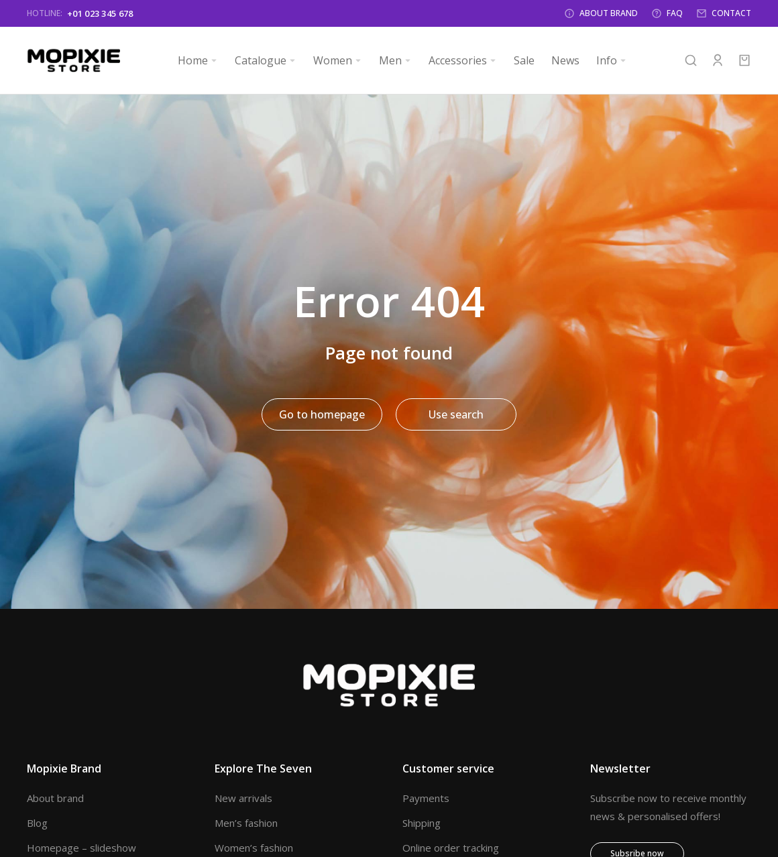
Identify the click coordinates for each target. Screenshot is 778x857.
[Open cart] (744, 60)
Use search (456, 414)
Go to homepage (322, 414)
